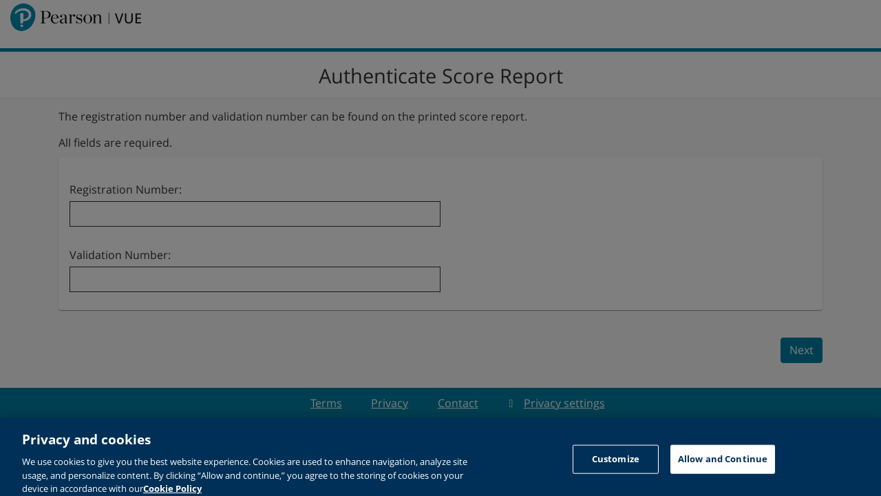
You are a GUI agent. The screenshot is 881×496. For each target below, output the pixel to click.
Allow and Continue (722, 462)
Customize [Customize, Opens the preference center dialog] (615, 462)
